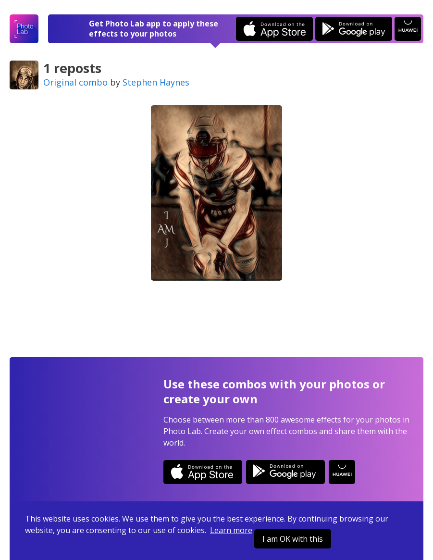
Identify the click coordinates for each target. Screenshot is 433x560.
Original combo (75, 82)
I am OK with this (292, 539)
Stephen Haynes (156, 82)
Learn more (231, 530)
